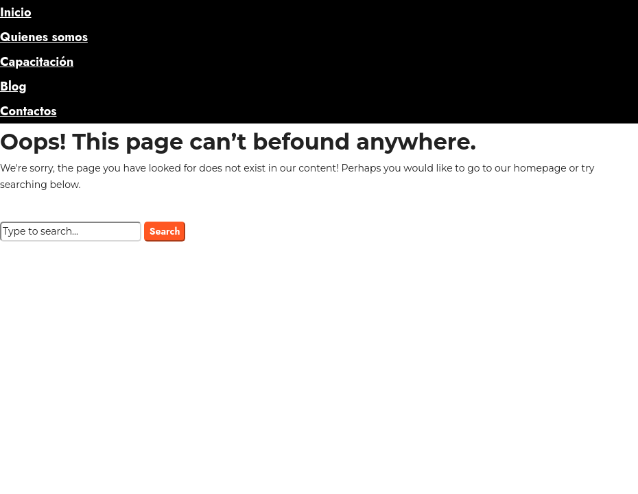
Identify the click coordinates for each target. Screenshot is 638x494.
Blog (13, 86)
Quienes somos (44, 37)
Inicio (16, 12)
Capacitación (36, 62)
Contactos (28, 111)
